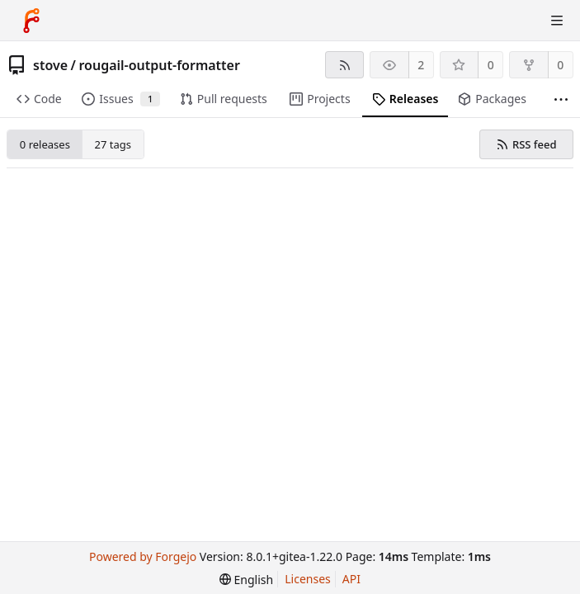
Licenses (308, 579)
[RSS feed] (344, 64)
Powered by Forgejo (142, 556)
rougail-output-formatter (158, 65)
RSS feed (526, 144)
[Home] (31, 20)
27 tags (113, 144)
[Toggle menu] (557, 20)
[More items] (561, 99)
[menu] (246, 579)
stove (50, 65)
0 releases (45, 144)
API (351, 579)
